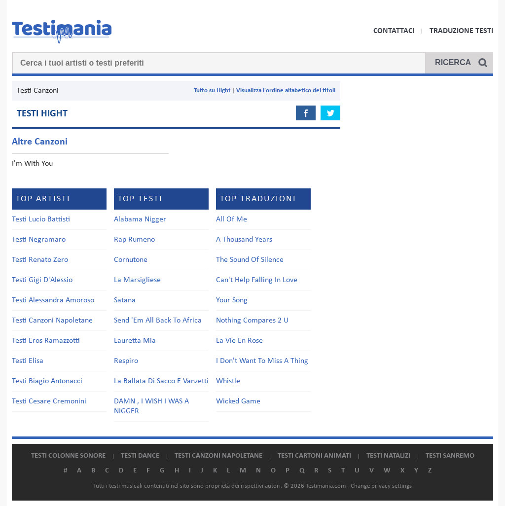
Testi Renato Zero (40, 260)
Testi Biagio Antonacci (47, 381)
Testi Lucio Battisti (41, 219)
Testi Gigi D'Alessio (42, 280)
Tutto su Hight (212, 90)
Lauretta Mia (135, 341)
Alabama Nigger (140, 219)
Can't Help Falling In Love (256, 280)
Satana (125, 300)
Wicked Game (238, 401)
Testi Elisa (27, 361)
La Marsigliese (137, 280)
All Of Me (231, 219)
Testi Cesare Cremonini (49, 401)
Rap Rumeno (134, 240)
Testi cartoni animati (314, 456)
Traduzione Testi (461, 31)
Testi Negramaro (39, 240)
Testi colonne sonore (68, 456)
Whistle (228, 381)
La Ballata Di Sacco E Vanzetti (161, 381)
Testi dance (140, 456)
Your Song (232, 300)
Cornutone (130, 260)
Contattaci (393, 31)
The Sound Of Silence (250, 260)
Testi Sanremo (450, 456)
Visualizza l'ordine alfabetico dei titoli (285, 90)
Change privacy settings (381, 486)
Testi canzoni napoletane (218, 456)
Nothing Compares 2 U (252, 321)
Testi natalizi (388, 456)
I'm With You (32, 164)
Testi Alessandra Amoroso (53, 300)
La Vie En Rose (239, 341)
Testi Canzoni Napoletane (52, 321)
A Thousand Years (244, 240)
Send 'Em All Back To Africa (158, 321)
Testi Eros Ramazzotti (46, 341)
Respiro (126, 361)
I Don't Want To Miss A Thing (262, 361)
